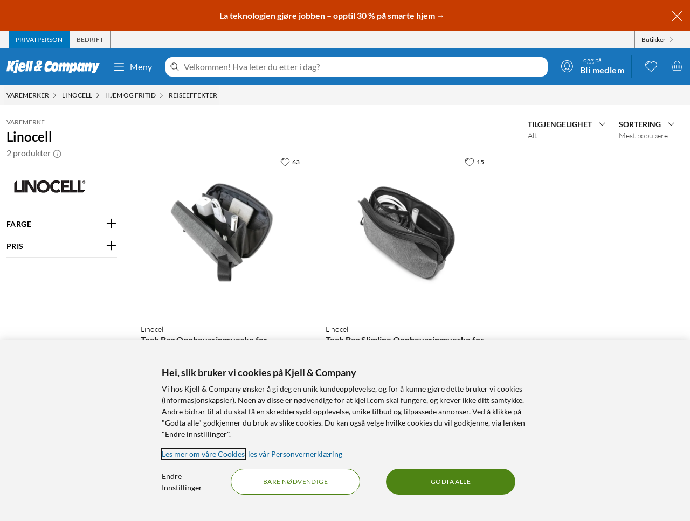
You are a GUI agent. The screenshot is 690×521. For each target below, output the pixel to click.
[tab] (39, 39)
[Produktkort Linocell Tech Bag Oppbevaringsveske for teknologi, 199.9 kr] (222, 233)
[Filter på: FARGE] (61, 224)
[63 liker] (290, 161)
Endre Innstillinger (182, 481)
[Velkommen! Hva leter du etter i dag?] (363, 66)
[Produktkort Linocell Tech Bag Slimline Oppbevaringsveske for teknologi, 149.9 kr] (407, 233)
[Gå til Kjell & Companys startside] (56, 66)
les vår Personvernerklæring (295, 454)
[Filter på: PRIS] (61, 246)
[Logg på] (592, 66)
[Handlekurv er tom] (677, 66)
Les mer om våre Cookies (203, 454)
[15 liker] (474, 161)
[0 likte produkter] (651, 66)
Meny (133, 66)
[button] (57, 153)
